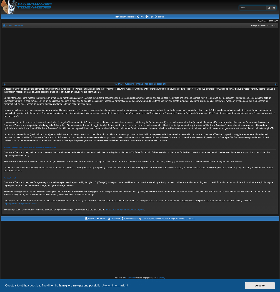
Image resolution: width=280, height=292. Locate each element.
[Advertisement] (140, 55)
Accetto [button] (260, 285)
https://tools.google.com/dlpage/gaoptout (125, 209)
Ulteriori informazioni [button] (115, 285)
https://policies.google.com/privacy (20, 203)
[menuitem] (140, 17)
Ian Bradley (160, 278)
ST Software (130, 278)
